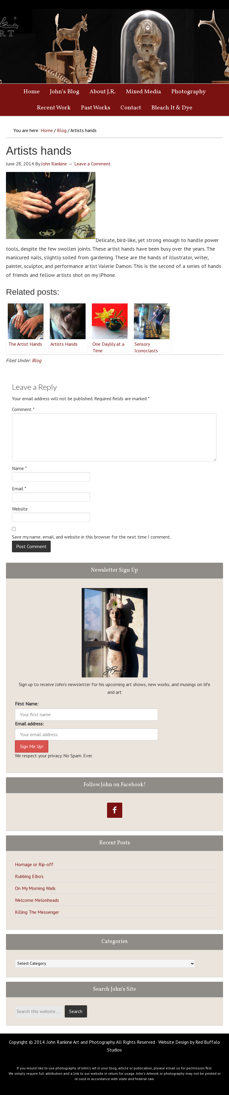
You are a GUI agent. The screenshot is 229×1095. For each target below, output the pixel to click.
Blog (36, 360)
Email (19, 488)
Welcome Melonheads (37, 900)
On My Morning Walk (35, 888)
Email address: (29, 724)
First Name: (26, 704)
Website (20, 509)
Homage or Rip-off (34, 864)
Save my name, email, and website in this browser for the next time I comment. (91, 537)
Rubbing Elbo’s (29, 876)
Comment (23, 409)
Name (19, 468)
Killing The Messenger (37, 912)
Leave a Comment (92, 164)
